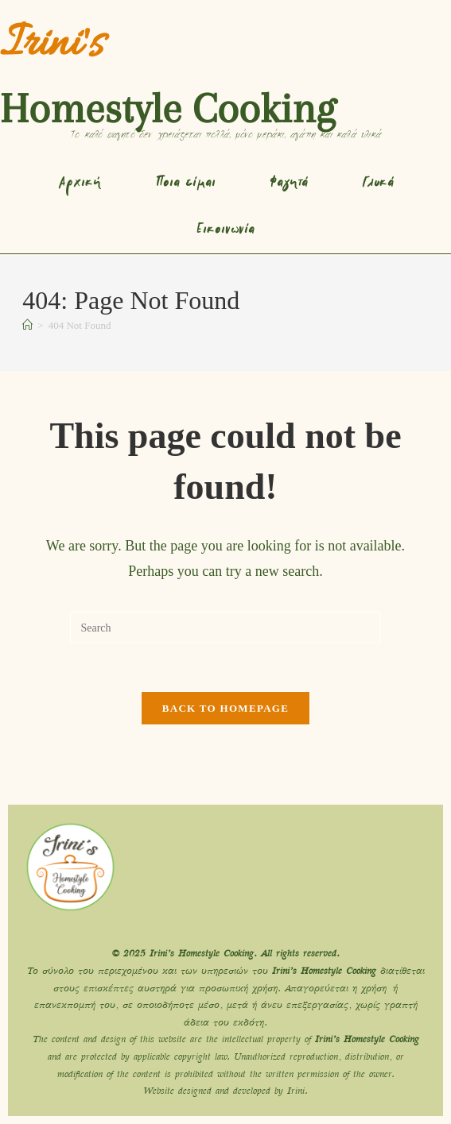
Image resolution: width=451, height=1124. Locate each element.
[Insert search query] (225, 627)
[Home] (27, 325)
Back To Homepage (225, 708)
